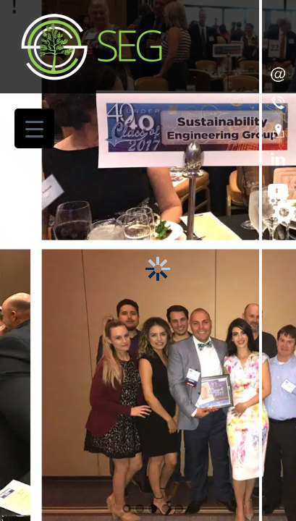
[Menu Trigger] (34, 128)
